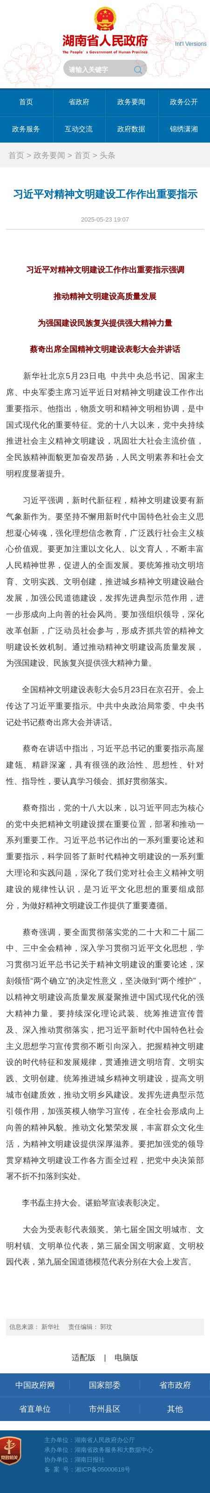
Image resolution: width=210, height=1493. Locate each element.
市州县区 (105, 1409)
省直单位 (35, 1409)
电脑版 (126, 1357)
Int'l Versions (191, 44)
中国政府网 (35, 1385)
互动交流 (79, 129)
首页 (26, 102)
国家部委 (105, 1385)
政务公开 (184, 102)
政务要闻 (131, 102)
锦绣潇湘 (184, 129)
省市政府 (175, 1385)
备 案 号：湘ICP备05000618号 (87, 1469)
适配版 (83, 1357)
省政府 (78, 102)
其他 (175, 1409)
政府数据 (131, 129)
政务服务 (26, 129)
